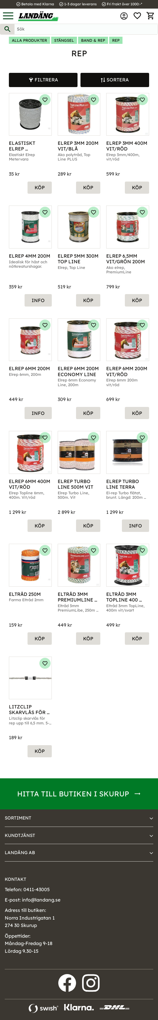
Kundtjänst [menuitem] (20, 835)
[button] (8, 16)
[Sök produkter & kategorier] (86, 29)
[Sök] (7, 29)
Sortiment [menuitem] (18, 818)
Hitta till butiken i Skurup (73, 793)
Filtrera (46, 80)
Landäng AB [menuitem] (20, 852)
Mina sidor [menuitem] (124, 16)
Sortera (118, 80)
